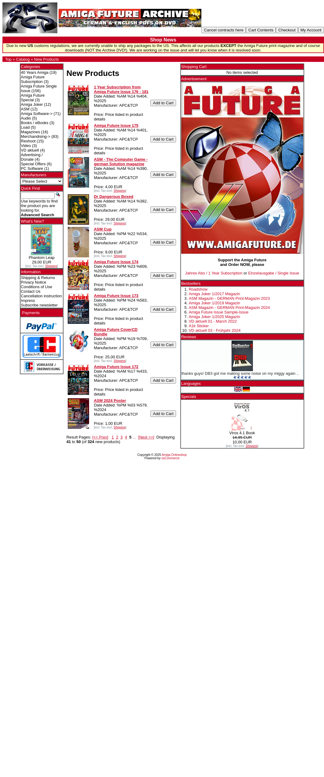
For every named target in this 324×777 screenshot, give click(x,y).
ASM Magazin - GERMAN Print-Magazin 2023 (229, 298)
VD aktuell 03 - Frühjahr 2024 (215, 330)
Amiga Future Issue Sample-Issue (219, 312)
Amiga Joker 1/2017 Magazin (214, 294)
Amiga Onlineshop (174, 455)
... (134, 437)
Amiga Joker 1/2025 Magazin (214, 316)
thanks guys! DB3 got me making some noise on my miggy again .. (240, 373)
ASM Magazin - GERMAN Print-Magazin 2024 (229, 307)
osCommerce (170, 458)
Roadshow (198, 289)
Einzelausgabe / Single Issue (273, 273)
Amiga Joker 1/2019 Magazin (214, 303)
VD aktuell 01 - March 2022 (213, 321)
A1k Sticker (199, 326)
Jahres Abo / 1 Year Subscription (214, 273)
